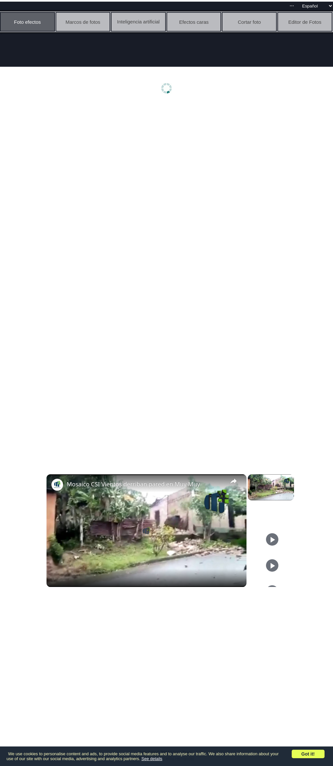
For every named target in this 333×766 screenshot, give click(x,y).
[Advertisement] (168, 155)
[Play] (272, 539)
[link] (56, 484)
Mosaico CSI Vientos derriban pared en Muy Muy (133, 484)
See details (151, 758)
